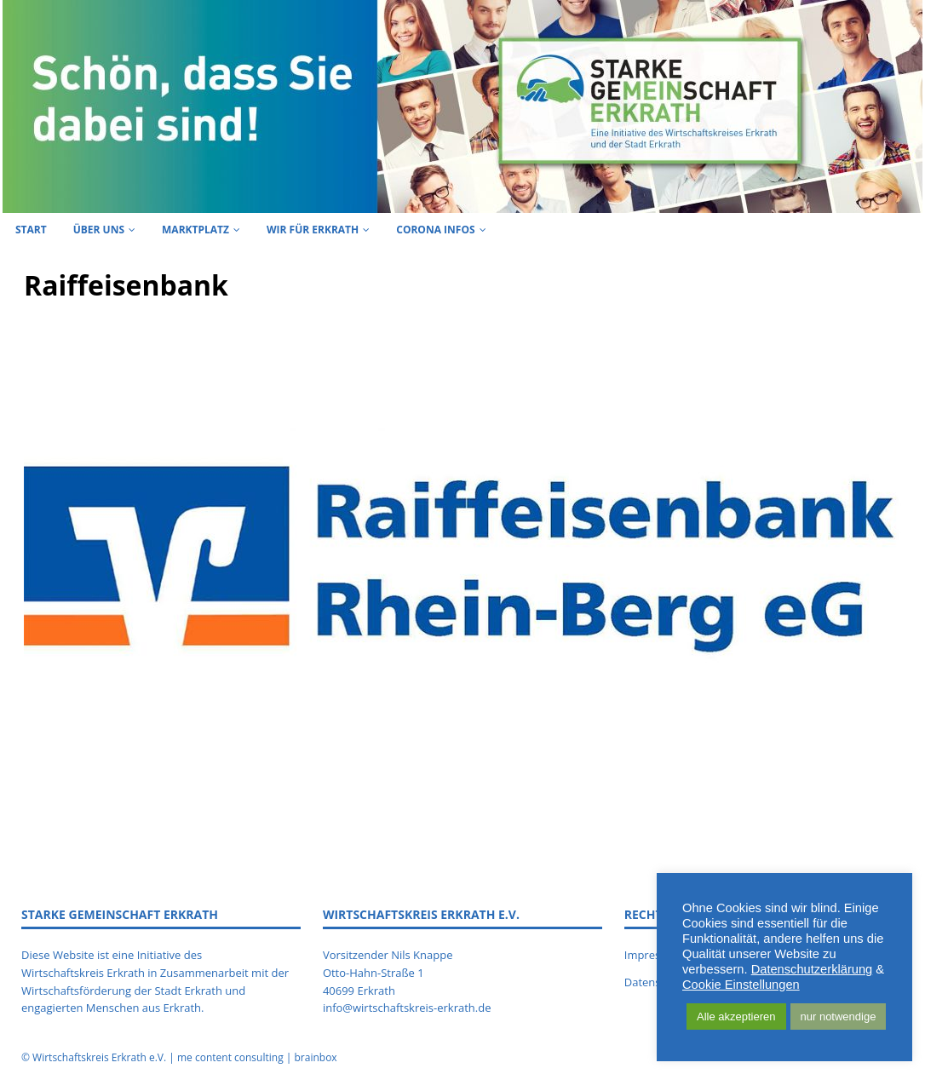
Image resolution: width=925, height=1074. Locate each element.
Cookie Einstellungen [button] (741, 984)
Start (31, 229)
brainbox (315, 1057)
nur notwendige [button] (838, 1016)
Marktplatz (195, 229)
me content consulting (230, 1057)
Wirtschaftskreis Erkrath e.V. (99, 1057)
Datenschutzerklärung (812, 969)
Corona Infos (435, 229)
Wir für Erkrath (313, 229)
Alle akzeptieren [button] (736, 1016)
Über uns (98, 229)
